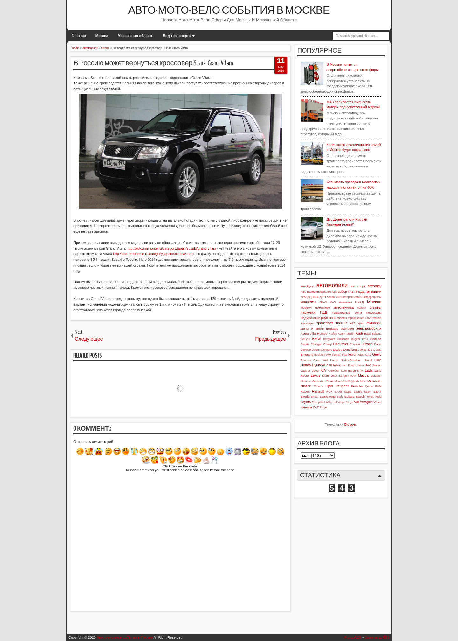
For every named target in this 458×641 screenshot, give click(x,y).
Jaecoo (376, 365)
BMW (316, 339)
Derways (326, 349)
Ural (334, 402)
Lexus (315, 375)
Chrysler (355, 344)
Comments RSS (377, 637)
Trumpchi (317, 402)
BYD (365, 339)
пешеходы (373, 312)
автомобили (332, 285)
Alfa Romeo (318, 333)
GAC (368, 354)
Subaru (349, 396)
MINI (363, 381)
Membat (306, 381)
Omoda (318, 386)
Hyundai (318, 365)
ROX (329, 391)
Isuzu (361, 365)
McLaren (376, 375)
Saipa (347, 391)
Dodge (337, 349)
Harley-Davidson (351, 360)
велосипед (315, 291)
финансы (373, 323)
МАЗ (333, 302)
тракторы (307, 323)
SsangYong (328, 396)
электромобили (368, 328)
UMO (327, 402)
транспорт (324, 323)
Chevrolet (340, 344)
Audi (359, 333)
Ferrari (336, 354)
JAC (368, 365)
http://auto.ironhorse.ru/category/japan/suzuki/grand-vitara (171, 248)
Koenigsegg (348, 370)
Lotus (334, 375)
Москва (101, 36)
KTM (360, 370)
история (347, 297)
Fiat (344, 354)
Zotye (323, 407)
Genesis (306, 360)
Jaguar (305, 370)
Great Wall (320, 360)
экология (347, 328)
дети (304, 297)
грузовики (374, 291)
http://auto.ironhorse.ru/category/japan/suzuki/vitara (152, 254)
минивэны (345, 302)
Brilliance (343, 339)
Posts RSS (352, 637)
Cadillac (375, 339)
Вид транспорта (177, 36)
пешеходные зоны (347, 312)
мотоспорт (322, 307)
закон (331, 297)
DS (370, 349)
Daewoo (306, 349)
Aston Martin (346, 333)
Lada (368, 370)
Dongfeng (350, 349)
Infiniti (337, 365)
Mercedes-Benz (322, 381)
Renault (318, 391)
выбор (342, 291)
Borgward (329, 339)
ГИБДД (359, 291)
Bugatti (355, 339)
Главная (79, 36)
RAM (378, 386)
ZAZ (316, 407)
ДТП (323, 297)
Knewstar (333, 370)
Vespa (341, 402)
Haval (368, 360)
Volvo (377, 402)
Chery (327, 344)
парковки (308, 312)
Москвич (306, 307)
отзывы (375, 307)
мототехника (343, 307)
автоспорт (358, 286)
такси (377, 318)
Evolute (318, 354)
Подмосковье (310, 318)
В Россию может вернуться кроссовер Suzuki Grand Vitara (153, 63)
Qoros (369, 386)
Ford (352, 354)
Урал (361, 323)
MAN (353, 375)
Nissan (306, 386)
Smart (314, 396)
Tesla (378, 396)
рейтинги (328, 318)
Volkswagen (363, 402)
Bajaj (367, 333)
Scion (367, 391)
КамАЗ (358, 297)
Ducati (377, 349)
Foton (360, 354)
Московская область (135, 36)
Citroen (366, 344)
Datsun (316, 349)
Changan (316, 344)
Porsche (357, 386)
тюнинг (341, 323)
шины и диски (312, 328)
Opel (329, 386)
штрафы (332, 328)
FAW (327, 354)
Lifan (325, 375)
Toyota (306, 402)
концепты (308, 302)
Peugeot (342, 386)
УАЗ (352, 323)
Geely (376, 354)
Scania (357, 391)
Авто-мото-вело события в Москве (229, 10)
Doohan (362, 349)
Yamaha (306, 407)
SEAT (377, 391)
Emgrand (307, 354)
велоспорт (330, 291)
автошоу (374, 286)
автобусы (307, 286)
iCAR (329, 365)
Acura (305, 333)
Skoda (305, 396)
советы (342, 318)
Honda (306, 365)
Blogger (350, 424)
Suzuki (360, 396)
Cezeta (305, 344)
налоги (361, 307)
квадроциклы (372, 297)
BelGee (305, 339)
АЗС (303, 291)
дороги (312, 297)
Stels (340, 396)
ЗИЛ (338, 297)
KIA (323, 370)
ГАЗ (350, 291)
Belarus (376, 333)
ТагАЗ (368, 318)
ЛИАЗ (323, 302)
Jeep (315, 370)
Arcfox (333, 333)
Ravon (305, 391)
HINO (377, 360)
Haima (334, 360)
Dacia (378, 344)
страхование (356, 318)
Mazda (363, 375)
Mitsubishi (374, 381)
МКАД (359, 302)
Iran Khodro (349, 365)
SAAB (338, 391)
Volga (349, 402)
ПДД (323, 312)
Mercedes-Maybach (346, 381)
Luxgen (343, 375)
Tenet (370, 396)
